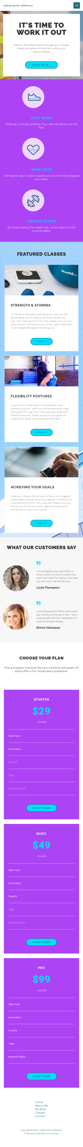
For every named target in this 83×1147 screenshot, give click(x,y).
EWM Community (49, 1133)
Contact (40, 1116)
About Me (41, 1105)
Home (39, 1102)
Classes (40, 1112)
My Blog (40, 1109)
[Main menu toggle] (76, 5)
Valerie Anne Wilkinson (18, 5)
